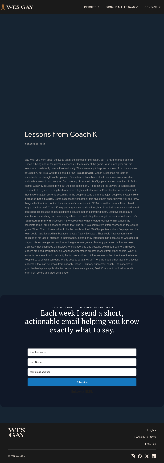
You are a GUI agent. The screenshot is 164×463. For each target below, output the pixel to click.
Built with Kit (82, 391)
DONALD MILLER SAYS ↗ (122, 7)
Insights (151, 430)
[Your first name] (82, 352)
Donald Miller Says (145, 437)
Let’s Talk (150, 444)
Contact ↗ (152, 7)
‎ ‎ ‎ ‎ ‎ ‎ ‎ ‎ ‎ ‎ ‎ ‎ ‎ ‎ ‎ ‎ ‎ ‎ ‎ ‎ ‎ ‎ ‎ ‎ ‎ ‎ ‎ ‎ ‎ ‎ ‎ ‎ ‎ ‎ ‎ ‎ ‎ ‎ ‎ (20, 442)
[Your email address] (82, 372)
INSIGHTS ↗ (92, 7)
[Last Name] (82, 362)
